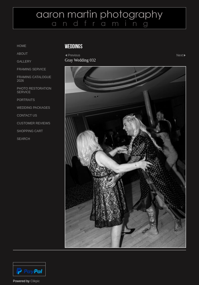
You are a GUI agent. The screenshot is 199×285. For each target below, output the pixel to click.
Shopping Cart (30, 131)
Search (23, 139)
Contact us (27, 115)
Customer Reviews (33, 123)
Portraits (26, 100)
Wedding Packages (33, 108)
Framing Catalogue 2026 (34, 79)
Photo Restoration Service (34, 90)
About (22, 54)
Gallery (24, 61)
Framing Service (31, 69)
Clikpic (35, 281)
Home (21, 46)
